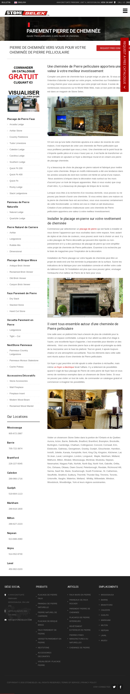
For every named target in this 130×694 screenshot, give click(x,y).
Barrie (10, 442)
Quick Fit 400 (16, 174)
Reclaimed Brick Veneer (21, 272)
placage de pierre (88, 229)
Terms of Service (70, 682)
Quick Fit (14, 181)
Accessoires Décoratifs (21, 375)
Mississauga (14, 427)
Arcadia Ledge (17, 124)
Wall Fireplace (17, 387)
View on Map (107, 2)
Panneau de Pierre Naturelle (47, 605)
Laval (10, 563)
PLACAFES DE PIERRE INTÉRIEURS (79, 619)
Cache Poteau (17, 366)
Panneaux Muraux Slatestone (24, 360)
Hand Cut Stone (17, 311)
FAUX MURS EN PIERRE (80, 595)
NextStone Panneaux (19, 345)
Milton (10, 518)
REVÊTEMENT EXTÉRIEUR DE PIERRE (80, 628)
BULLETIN (6, 2)
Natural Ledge (17, 212)
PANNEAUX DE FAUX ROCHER (78, 602)
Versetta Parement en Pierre (49, 641)
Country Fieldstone (19, 137)
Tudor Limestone (18, 143)
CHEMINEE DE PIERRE (79, 648)
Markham (12, 502)
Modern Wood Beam (20, 399)
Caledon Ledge (17, 149)
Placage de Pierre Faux (21, 119)
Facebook (120, 686)
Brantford (13, 457)
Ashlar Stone (16, 130)
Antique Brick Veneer (20, 265)
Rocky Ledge (16, 187)
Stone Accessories (19, 381)
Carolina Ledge (17, 155)
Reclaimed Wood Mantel (22, 406)
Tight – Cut (15, 336)
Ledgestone (15, 239)
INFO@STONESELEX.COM (20, 620)
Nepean (11, 533)
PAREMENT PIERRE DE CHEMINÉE (79, 610)
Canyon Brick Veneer (20, 284)
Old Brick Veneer (18, 278)
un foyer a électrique (64, 367)
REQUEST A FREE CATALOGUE (125, 62)
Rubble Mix (15, 245)
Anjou (10, 548)
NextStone (43, 648)
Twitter (114, 686)
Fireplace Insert (17, 393)
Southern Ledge (17, 162)
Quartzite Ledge (17, 218)
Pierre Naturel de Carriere (22, 227)
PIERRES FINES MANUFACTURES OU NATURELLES (78, 639)
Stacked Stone (17, 305)
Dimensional (16, 251)
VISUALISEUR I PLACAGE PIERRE (49, 663)
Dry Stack (14, 298)
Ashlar (13, 232)
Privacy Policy (89, 682)
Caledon (12, 472)
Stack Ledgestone (18, 193)
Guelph (11, 487)
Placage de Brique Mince (22, 260)
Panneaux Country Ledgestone (19, 352)
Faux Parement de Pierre (22, 293)
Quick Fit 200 (16, 168)
